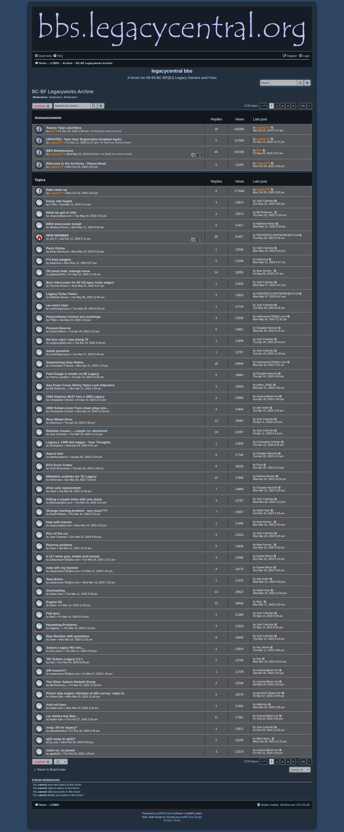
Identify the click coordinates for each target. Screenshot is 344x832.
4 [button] (288, 106)
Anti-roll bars (56, 704)
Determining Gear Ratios (65, 362)
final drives (54, 579)
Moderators (70, 97)
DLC (52, 131)
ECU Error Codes (59, 465)
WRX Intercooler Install (63, 224)
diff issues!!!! (56, 670)
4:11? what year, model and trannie (72, 556)
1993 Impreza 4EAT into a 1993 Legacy (75, 396)
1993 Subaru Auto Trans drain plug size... (77, 408)
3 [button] (282, 106)
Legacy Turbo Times (61, 294)
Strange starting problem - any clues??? (77, 511)
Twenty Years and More (63, 128)
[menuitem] (58, 56)
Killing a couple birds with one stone (74, 499)
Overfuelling (55, 590)
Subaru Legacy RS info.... (65, 647)
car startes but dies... (62, 716)
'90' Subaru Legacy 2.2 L (64, 659)
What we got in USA (61, 212)
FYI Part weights (58, 259)
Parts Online (55, 248)
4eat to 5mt (54, 453)
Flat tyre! (53, 613)
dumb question (57, 351)
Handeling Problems (61, 625)
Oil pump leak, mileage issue (68, 271)
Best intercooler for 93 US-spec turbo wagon (80, 282)
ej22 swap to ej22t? (60, 739)
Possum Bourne (58, 328)
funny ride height (59, 201)
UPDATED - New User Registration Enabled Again (83, 139)
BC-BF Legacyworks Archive (63, 91)
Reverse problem (59, 545)
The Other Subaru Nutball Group (70, 682)
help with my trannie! (62, 568)
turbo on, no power (60, 750)
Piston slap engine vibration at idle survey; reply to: (85, 693)
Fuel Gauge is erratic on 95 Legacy (72, 374)
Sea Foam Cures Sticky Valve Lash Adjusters (80, 385)
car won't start (57, 305)
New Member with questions (67, 636)
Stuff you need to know (107, 131)
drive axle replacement (63, 488)
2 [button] (277, 106)
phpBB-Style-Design (191, 817)
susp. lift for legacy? (61, 727)
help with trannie (59, 522)
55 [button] (303, 106)
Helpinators (56, 97)
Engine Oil (54, 602)
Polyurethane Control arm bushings (73, 317)
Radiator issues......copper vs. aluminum (76, 431)
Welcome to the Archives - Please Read (76, 163)
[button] (263, 106)
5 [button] (293, 106)
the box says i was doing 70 (67, 339)
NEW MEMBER (57, 235)
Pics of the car (57, 533)
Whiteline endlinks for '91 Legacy (71, 476)
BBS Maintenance (59, 150)
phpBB (159, 813)
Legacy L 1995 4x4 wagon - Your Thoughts (78, 442)
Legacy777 (263, 127)
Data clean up (56, 190)
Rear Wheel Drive (59, 419)
